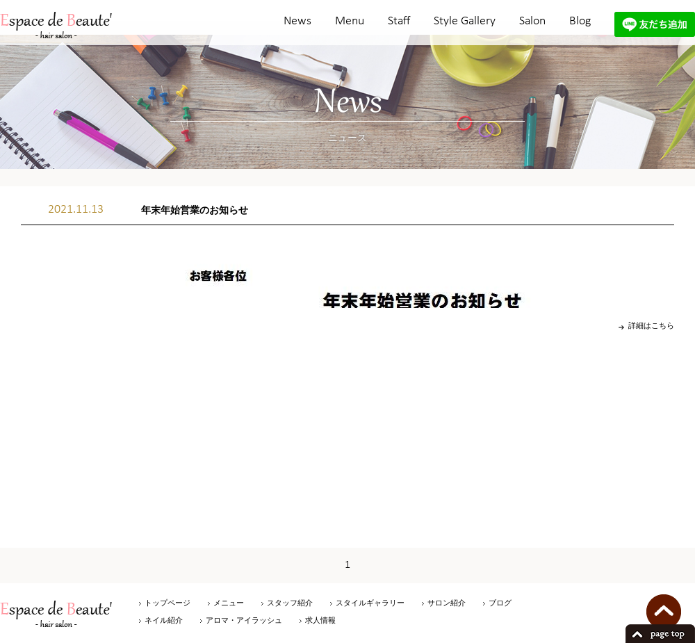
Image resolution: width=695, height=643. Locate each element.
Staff (399, 21)
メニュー (228, 603)
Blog (580, 21)
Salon (532, 21)
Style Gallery (465, 21)
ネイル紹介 (164, 620)
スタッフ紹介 (290, 603)
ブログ (500, 603)
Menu (349, 21)
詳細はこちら (651, 325)
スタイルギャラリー (370, 603)
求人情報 (320, 620)
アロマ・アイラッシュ (244, 620)
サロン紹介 (446, 603)
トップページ (167, 603)
